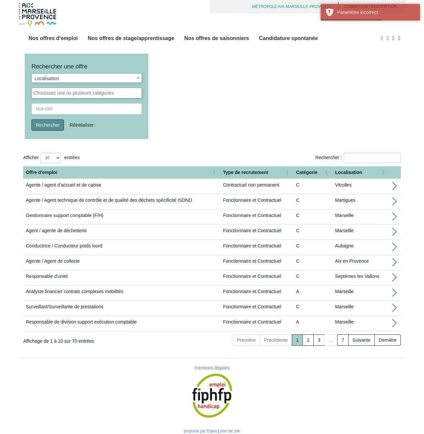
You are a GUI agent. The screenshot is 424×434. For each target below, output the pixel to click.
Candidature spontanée (288, 38)
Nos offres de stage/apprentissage (131, 38)
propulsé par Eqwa (201, 431)
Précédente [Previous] (276, 340)
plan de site (230, 431)
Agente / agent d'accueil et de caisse (63, 185)
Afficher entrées (51, 158)
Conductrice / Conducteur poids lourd (64, 245)
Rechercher (48, 125)
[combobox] (86, 78)
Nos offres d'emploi (53, 38)
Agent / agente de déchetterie (56, 230)
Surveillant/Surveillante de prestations (64, 306)
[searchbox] (86, 93)
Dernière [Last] (388, 340)
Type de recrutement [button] (245, 172)
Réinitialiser (81, 125)
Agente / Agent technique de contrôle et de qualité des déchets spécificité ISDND (109, 200)
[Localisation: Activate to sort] (361, 172)
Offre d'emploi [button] (41, 172)
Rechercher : (328, 157)
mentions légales (211, 367)
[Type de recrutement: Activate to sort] (256, 172)
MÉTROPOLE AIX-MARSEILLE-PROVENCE (293, 6)
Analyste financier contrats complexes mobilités (74, 291)
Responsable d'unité (47, 276)
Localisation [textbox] (46, 78)
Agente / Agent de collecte (53, 261)
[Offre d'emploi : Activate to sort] (121, 172)
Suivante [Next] (361, 340)
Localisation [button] (348, 172)
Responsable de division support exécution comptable (81, 322)
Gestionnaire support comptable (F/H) (64, 215)
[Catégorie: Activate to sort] (313, 172)
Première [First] (246, 340)
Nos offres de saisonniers (216, 38)
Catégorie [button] (307, 172)
